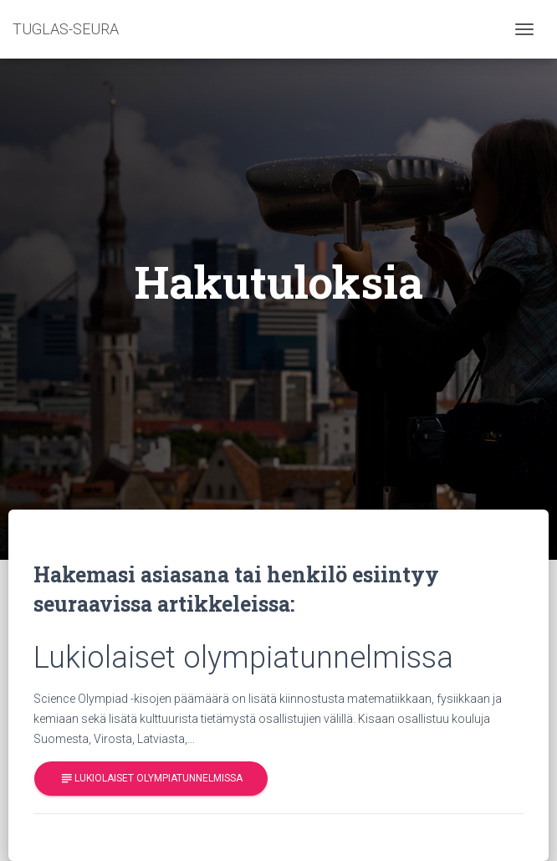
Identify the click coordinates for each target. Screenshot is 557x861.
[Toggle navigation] (524, 29)
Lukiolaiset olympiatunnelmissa (151, 779)
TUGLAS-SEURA (66, 29)
